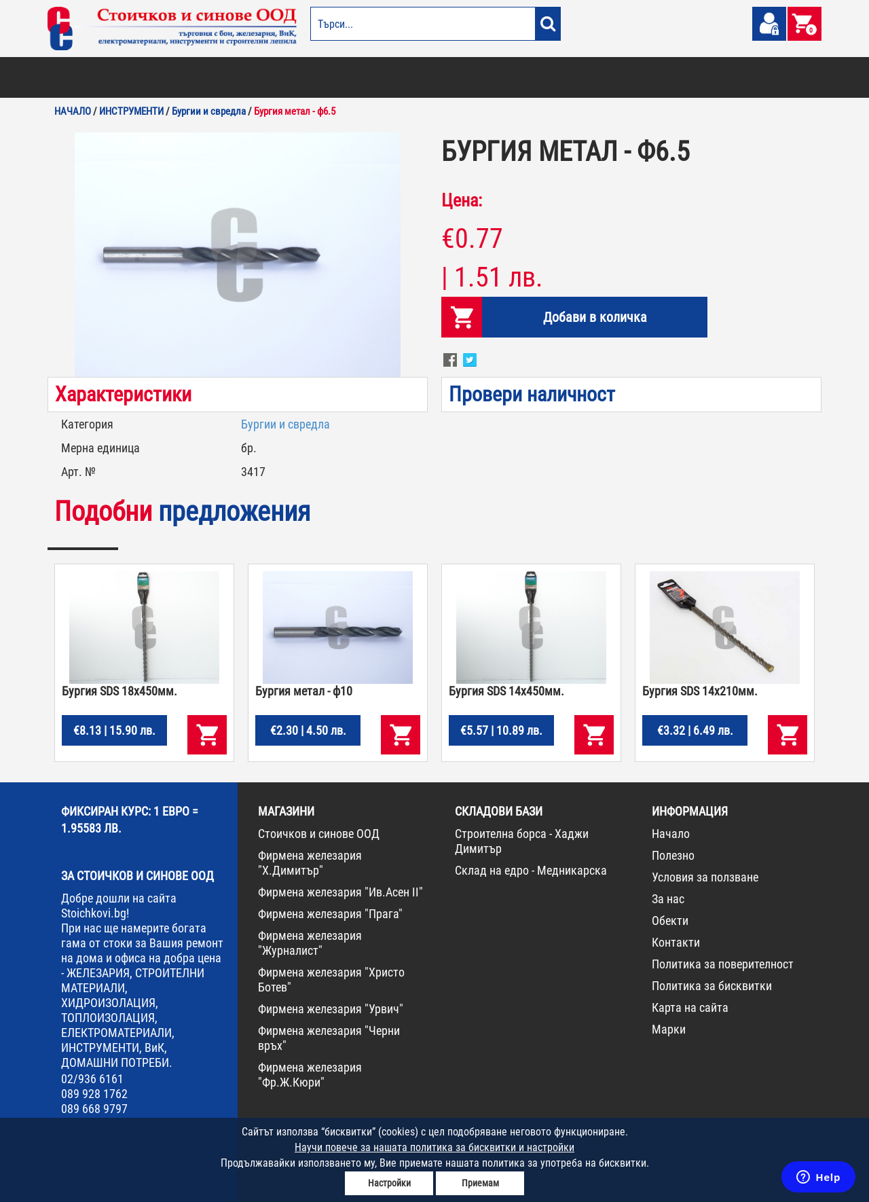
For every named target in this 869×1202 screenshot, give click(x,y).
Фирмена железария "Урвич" (330, 1009)
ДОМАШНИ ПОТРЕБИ (371, 77)
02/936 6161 (92, 1079)
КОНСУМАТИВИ (644, 77)
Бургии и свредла (285, 424)
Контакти (676, 942)
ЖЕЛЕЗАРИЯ (523, 77)
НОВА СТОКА (703, 77)
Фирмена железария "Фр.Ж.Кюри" (310, 1074)
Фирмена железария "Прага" (330, 914)
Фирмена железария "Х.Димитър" (310, 862)
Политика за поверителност (723, 964)
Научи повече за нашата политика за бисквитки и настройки (434, 1147)
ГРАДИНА (308, 77)
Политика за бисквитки (712, 986)
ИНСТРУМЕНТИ (581, 77)
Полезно (673, 855)
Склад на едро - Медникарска (531, 870)
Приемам (480, 1183)
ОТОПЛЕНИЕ (135, 77)
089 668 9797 (94, 1108)
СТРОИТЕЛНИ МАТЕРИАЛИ (211, 77)
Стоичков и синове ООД (319, 833)
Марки (669, 1029)
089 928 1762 (94, 1094)
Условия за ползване (705, 877)
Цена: (461, 200)
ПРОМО (748, 77)
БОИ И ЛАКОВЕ (78, 77)
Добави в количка (595, 317)
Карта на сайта (690, 1007)
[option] (238, 254)
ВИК (274, 77)
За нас (668, 899)
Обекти (670, 920)
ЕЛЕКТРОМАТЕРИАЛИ (454, 77)
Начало (671, 833)
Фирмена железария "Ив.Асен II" (340, 892)
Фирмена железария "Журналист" (310, 943)
